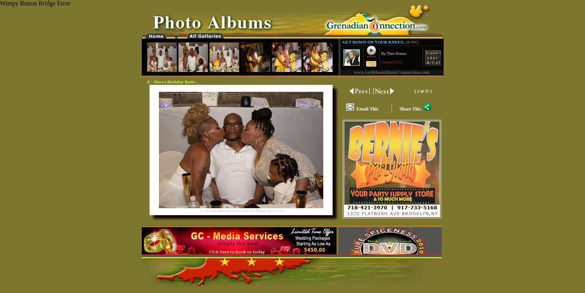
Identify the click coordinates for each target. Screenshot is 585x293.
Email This (362, 109)
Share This (415, 109)
